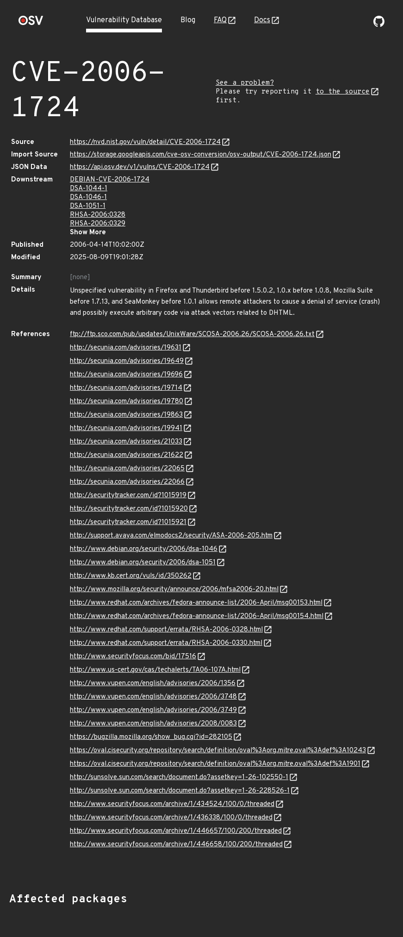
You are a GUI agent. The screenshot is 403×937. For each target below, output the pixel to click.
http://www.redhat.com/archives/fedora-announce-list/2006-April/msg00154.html (196, 616)
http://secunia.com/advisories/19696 (126, 374)
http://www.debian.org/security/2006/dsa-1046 (143, 549)
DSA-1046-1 (88, 197)
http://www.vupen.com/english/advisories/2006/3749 (153, 710)
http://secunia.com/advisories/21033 (126, 441)
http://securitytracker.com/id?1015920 (129, 509)
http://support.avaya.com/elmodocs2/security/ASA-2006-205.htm (171, 535)
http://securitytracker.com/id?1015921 (128, 522)
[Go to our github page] (378, 25)
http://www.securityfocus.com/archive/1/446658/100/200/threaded (176, 844)
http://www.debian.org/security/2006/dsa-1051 (143, 562)
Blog (187, 20)
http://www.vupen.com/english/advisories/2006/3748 (153, 697)
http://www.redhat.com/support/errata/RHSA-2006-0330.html (166, 643)
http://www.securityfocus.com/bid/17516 (133, 656)
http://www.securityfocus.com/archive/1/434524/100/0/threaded (172, 804)
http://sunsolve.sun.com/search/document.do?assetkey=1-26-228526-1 (180, 791)
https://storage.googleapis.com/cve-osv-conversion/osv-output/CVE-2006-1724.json (200, 154)
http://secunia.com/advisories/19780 (126, 401)
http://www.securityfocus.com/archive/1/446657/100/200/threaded (176, 831)
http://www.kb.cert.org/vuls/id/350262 (131, 576)
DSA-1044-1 (88, 188)
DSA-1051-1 (87, 206)
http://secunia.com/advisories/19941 (126, 428)
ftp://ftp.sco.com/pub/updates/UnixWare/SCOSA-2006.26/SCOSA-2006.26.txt (192, 334)
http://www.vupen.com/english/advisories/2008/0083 (153, 723)
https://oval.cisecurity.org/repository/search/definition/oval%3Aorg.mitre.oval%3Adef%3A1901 (215, 764)
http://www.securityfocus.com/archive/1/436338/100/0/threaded (171, 817)
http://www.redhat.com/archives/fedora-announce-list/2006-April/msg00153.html (196, 603)
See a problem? (245, 83)
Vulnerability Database (124, 20)
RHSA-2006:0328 (97, 215)
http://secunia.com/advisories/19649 (127, 361)
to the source (343, 91)
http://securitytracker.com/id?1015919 (128, 495)
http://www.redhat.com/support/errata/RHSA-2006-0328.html (166, 629)
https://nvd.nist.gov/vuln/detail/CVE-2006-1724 (145, 142)
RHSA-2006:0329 (97, 223)
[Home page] (31, 23)
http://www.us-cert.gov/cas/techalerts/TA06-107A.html (155, 670)
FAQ (220, 20)
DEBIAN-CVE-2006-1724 (109, 179)
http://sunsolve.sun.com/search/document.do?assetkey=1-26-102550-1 (179, 777)
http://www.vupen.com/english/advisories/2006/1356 (153, 683)
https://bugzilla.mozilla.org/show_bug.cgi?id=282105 (151, 737)
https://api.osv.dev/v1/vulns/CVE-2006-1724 (140, 167)
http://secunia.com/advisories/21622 (126, 455)
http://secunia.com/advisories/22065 (127, 468)
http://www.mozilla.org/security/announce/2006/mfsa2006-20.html (174, 589)
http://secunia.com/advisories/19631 (125, 348)
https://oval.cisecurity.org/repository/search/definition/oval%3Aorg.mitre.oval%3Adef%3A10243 (218, 750)
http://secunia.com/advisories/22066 (127, 482)
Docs (262, 20)
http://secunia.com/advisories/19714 (126, 388)
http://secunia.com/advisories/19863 (126, 415)
